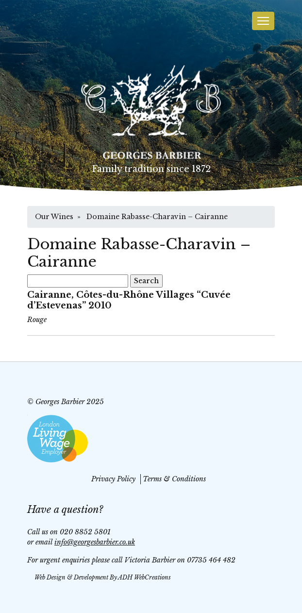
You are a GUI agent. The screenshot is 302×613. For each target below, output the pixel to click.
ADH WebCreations (144, 577)
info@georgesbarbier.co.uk (94, 542)
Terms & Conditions (174, 479)
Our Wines (54, 216)
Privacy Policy (113, 479)
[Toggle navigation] (263, 21)
